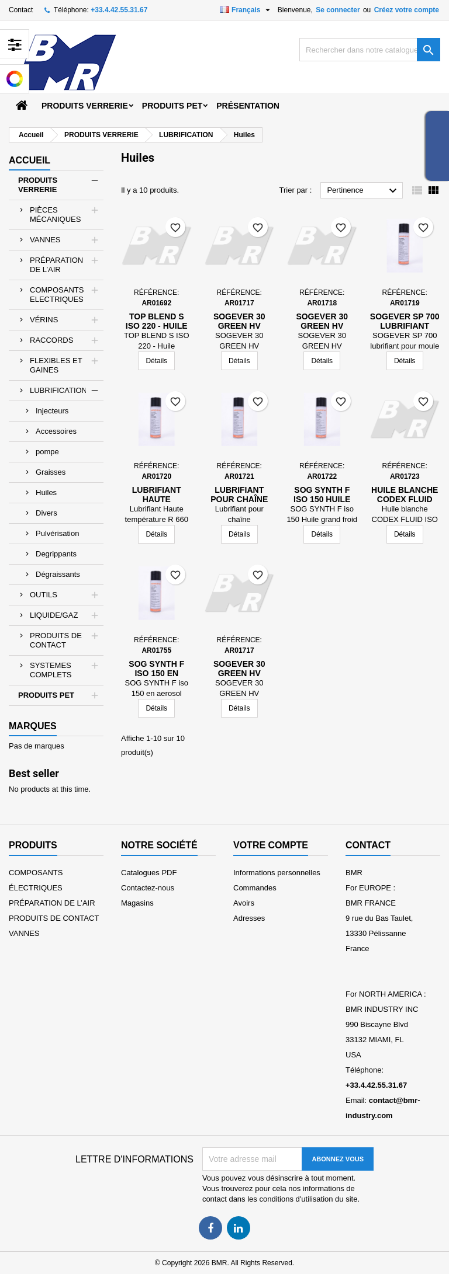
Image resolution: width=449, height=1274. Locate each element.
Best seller (34, 773)
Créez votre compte (406, 10)
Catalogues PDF (149, 872)
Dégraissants (58, 574)
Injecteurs (52, 410)
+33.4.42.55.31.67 (119, 10)
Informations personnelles (276, 872)
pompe (47, 451)
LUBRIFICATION (58, 390)
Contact (21, 10)
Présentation (247, 105)
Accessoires (56, 431)
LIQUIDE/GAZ (54, 615)
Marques (33, 726)
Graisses (50, 472)
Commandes (255, 887)
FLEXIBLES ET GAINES (56, 365)
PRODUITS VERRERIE (85, 105)
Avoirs (243, 903)
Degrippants (56, 553)
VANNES (45, 239)
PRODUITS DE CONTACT (56, 640)
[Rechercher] (369, 49)
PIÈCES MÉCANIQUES (55, 215)
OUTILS (43, 594)
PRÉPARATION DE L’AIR (56, 265)
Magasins (137, 903)
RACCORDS (51, 340)
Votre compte (270, 845)
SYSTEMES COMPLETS (51, 670)
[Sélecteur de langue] (246, 10)
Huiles (46, 492)
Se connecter (338, 10)
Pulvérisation (57, 533)
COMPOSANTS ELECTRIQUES (57, 295)
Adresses (249, 918)
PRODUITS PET (172, 105)
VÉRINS (44, 319)
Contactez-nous (147, 887)
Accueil (29, 160)
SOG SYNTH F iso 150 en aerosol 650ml (157, 673)
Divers (46, 513)
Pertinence (363, 191)
